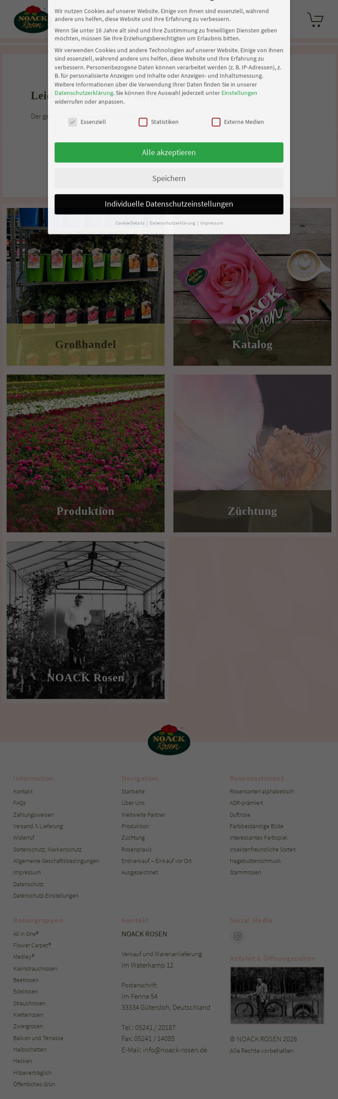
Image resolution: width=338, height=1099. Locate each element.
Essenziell (87, 32)
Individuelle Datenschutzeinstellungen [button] (169, 114)
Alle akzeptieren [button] (169, 62)
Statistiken (159, 32)
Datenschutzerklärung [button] (173, 133)
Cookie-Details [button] (130, 133)
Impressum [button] (211, 133)
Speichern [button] (169, 88)
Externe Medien (238, 32)
